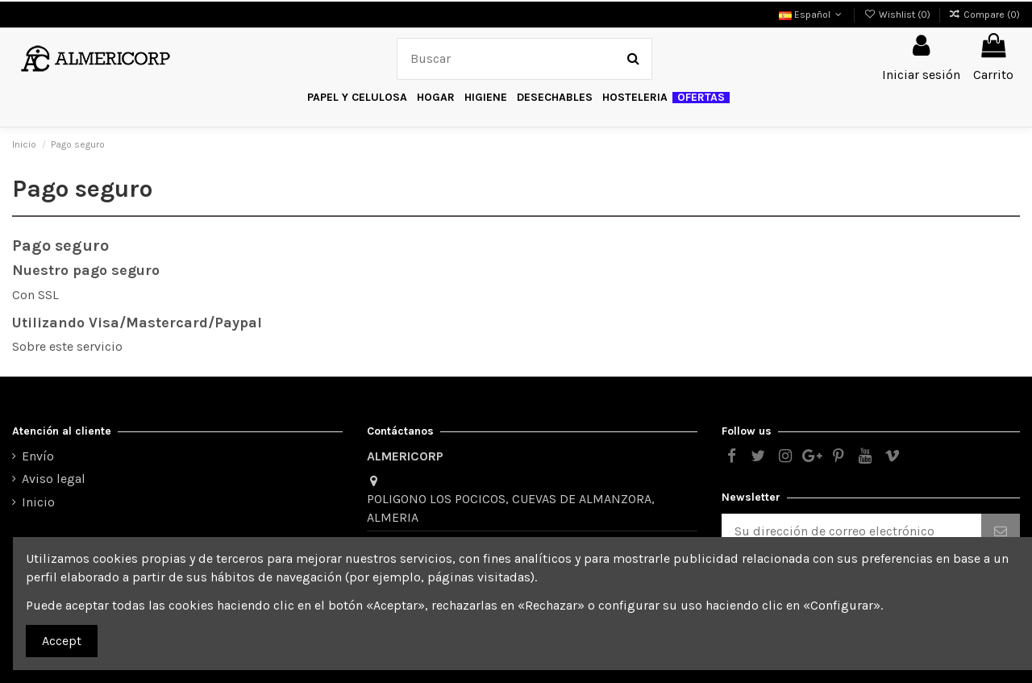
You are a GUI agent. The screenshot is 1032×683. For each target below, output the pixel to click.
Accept (61, 640)
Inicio (38, 502)
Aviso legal (53, 478)
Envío (38, 456)
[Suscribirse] (1000, 531)
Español (812, 14)
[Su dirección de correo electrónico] (851, 531)
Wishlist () (897, 14)
